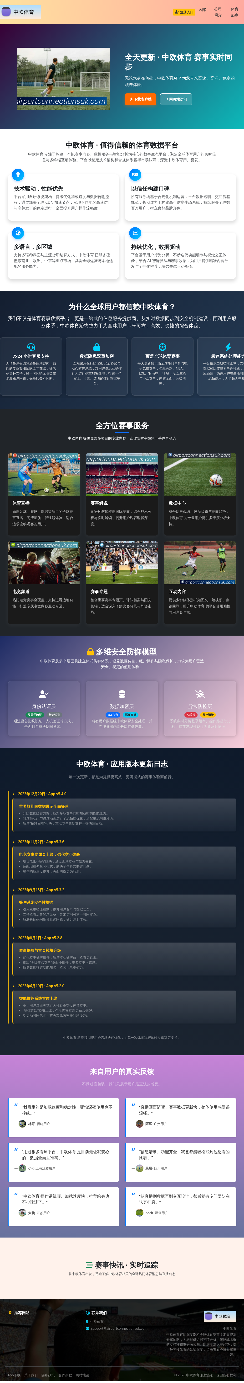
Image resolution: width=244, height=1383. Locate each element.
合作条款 (65, 1376)
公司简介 (218, 11)
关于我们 (31, 1376)
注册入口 (184, 12)
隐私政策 (48, 1376)
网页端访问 (176, 99)
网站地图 (82, 1376)
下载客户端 (141, 99)
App (202, 9)
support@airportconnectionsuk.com (119, 1330)
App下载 (14, 1376)
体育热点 (235, 11)
